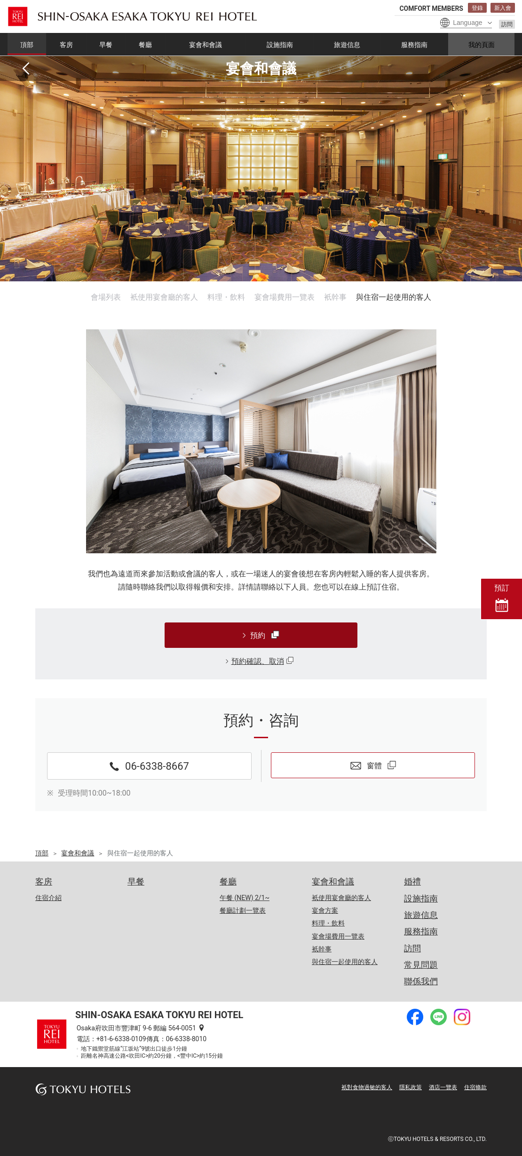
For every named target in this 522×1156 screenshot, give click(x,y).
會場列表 (106, 297)
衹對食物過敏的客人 (366, 1087)
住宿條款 (475, 1087)
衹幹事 (335, 297)
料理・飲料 (226, 297)
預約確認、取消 (257, 661)
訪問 (507, 24)
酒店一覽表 (443, 1087)
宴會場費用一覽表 (284, 297)
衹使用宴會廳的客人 (164, 297)
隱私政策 (410, 1087)
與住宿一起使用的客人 (393, 297)
